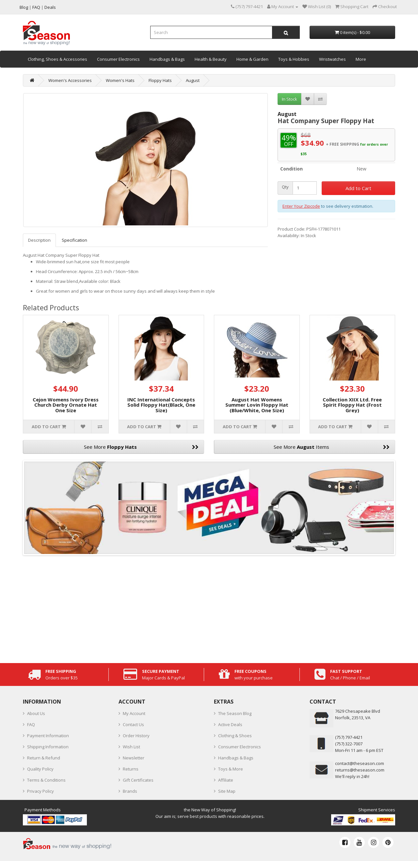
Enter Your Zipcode (301, 206)
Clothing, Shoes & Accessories (57, 59)
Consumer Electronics (118, 59)
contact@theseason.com (359, 763)
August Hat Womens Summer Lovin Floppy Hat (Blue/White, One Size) (256, 405)
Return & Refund (43, 758)
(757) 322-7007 (348, 744)
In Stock (289, 99)
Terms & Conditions (46, 780)
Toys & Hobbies (293, 59)
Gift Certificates (138, 780)
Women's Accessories (70, 80)
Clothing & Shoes (235, 736)
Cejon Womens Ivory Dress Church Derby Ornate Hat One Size (66, 405)
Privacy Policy (40, 791)
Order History (136, 736)
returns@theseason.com (359, 770)
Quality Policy (40, 769)
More (361, 59)
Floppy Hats (160, 80)
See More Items (332, 447)
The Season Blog (234, 713)
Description (39, 240)
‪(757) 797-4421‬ (348, 737)
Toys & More (230, 769)
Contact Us (133, 724)
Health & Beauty (211, 59)
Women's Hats (120, 80)
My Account (134, 713)
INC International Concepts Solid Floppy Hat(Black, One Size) (161, 405)
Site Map (226, 791)
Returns (130, 769)
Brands (130, 791)
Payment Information (48, 736)
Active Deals (230, 724)
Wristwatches (332, 59)
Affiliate (225, 780)
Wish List (131, 747)
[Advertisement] (209, 607)
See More (141, 447)
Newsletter (133, 758)
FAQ (31, 724)
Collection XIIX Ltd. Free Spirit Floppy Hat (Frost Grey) (352, 405)
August (193, 80)
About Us (36, 713)
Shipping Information (48, 747)
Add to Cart (358, 188)
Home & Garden (252, 59)
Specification (74, 240)
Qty (285, 187)
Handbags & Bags (167, 59)
